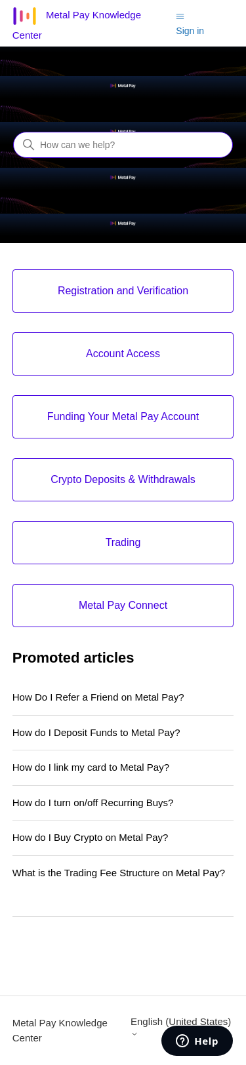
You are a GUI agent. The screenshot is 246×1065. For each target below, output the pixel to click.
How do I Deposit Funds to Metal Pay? (96, 732)
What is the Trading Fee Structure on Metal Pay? (118, 872)
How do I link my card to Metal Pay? (90, 767)
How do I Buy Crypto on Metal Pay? (90, 837)
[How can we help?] (123, 145)
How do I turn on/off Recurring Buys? (93, 802)
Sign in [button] (190, 31)
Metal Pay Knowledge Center (60, 1030)
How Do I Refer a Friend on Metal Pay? (98, 697)
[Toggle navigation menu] (180, 15)
